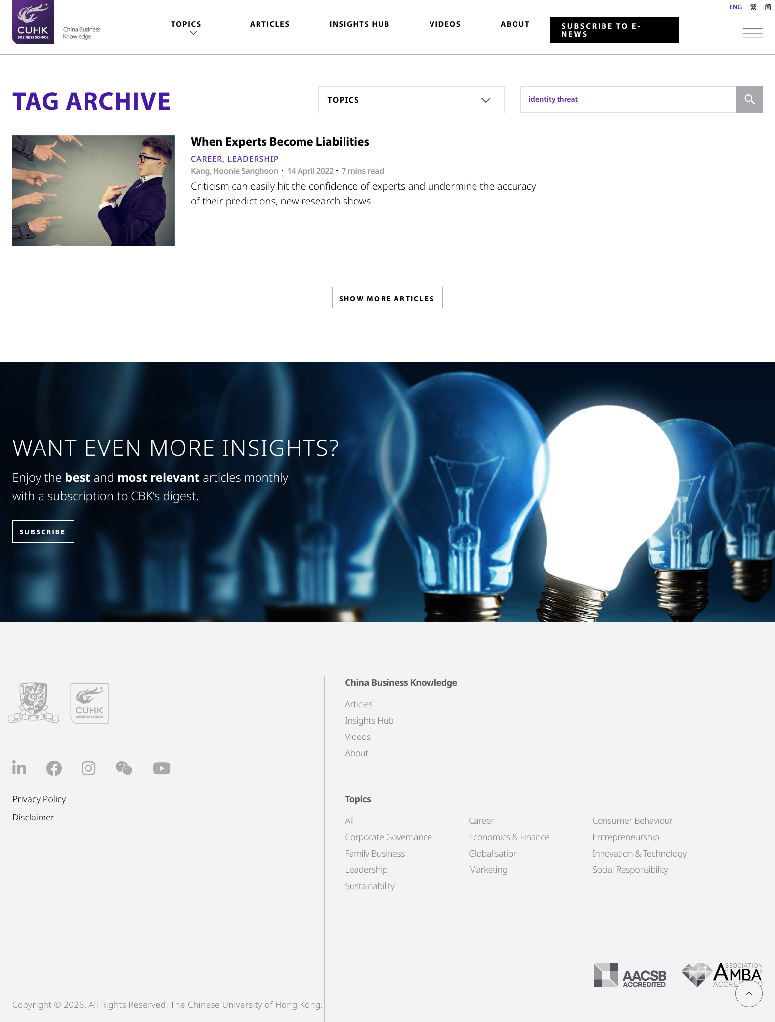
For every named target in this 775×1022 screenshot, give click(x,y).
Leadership (253, 158)
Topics (186, 24)
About (515, 24)
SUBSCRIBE (49, 532)
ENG (736, 6)
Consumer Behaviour (632, 821)
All (349, 821)
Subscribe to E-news (601, 30)
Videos (445, 24)
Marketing (488, 870)
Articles (270, 24)
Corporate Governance (388, 837)
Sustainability (369, 886)
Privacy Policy (39, 799)
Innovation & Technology (639, 853)
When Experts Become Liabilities (280, 141)
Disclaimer (33, 818)
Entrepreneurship (625, 837)
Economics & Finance (509, 837)
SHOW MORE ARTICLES (387, 300)
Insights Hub (360, 24)
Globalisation (493, 853)
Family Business (375, 853)
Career (206, 158)
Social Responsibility (630, 870)
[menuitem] (186, 28)
